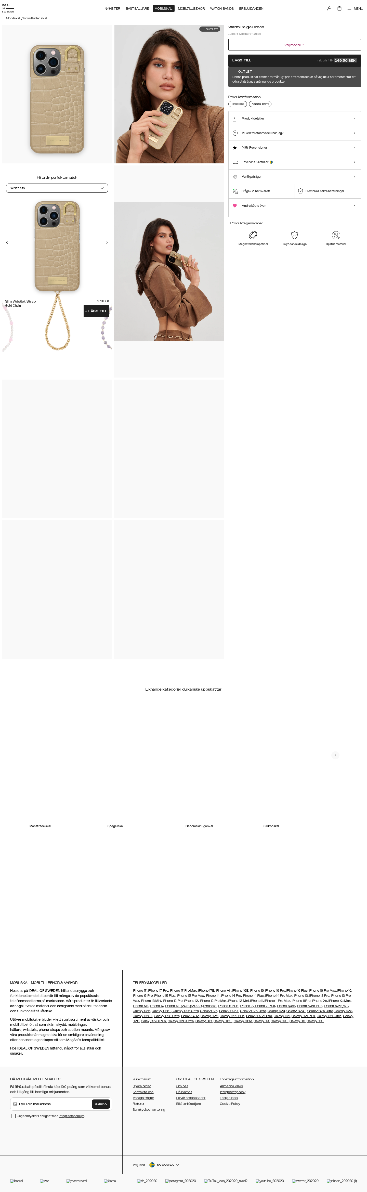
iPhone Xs (319, 1001)
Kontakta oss (143, 1092)
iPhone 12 (191, 1001)
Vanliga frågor (143, 1098)
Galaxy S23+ (142, 1016)
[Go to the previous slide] (7, 242)
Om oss (182, 1086)
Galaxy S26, (142, 1011)
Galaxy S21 (282, 1016)
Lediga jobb (229, 1098)
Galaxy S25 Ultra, (253, 1011)
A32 (195, 1016)
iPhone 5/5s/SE (336, 1006)
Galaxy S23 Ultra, (167, 1016)
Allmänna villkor (231, 1086)
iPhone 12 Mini (238, 1001)
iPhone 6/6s (286, 1006)
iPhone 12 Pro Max (213, 1001)
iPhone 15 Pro (143, 995)
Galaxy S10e (243, 1021)
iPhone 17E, (206, 990)
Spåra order (142, 1086)
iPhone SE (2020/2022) (183, 1006)
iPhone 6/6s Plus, (310, 1006)
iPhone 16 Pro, (275, 990)
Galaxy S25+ (229, 1011)
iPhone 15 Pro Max (190, 995)
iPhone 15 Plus (164, 995)
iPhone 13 (301, 995)
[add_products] (267, 312)
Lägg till (96, 311)
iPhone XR (140, 1006)
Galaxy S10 (203, 1021)
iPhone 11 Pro (301, 1001)
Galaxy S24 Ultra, (320, 1011)
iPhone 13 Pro (319, 995)
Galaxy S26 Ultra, (185, 1011)
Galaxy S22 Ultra (259, 1016)
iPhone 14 (213, 995)
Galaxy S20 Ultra (181, 1021)
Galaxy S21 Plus (303, 1016)
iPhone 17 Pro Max (183, 990)
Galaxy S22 (209, 1016)
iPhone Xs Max (340, 1001)
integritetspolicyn (71, 1116)
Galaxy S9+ (279, 1021)
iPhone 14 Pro (231, 995)
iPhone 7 (246, 1006)
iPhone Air (223, 990)
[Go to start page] (12, 7)
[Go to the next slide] (107, 242)
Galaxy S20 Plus (153, 1021)
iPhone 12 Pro (173, 1001)
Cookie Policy (230, 1104)
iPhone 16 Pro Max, (323, 990)
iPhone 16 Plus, (297, 990)
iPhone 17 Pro (158, 990)
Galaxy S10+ (223, 1021)
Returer (138, 1104)
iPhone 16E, (241, 990)
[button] (323, 1166)
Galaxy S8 (297, 1021)
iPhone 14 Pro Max (278, 995)
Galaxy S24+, (296, 1011)
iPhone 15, (344, 990)
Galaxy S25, (209, 1011)
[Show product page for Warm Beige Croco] (237, 97)
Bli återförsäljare (188, 1104)
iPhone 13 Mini (151, 1001)
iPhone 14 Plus (253, 995)
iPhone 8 (209, 1006)
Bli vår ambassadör (190, 1098)
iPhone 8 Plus (228, 1006)
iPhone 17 (140, 990)
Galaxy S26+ (161, 1011)
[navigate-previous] (339, 735)
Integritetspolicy (232, 1092)
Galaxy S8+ (315, 1021)
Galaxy (186, 1016)
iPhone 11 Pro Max (277, 1001)
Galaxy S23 (343, 1011)
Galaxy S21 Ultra (329, 1016)
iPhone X (156, 1006)
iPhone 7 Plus (264, 1006)
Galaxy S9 (261, 1021)
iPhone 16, (257, 990)
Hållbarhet (184, 1092)
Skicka (101, 1104)
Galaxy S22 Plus (232, 1016)
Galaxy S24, (277, 1011)
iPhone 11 (256, 1001)
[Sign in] (324, 7)
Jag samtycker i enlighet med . (51, 1116)
